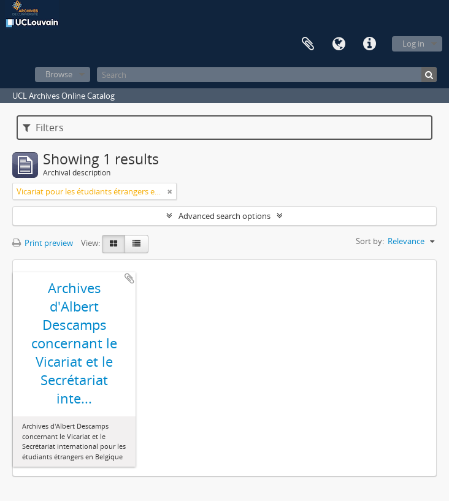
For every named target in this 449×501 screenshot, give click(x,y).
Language (338, 44)
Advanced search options (224, 215)
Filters (43, 127)
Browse (58, 74)
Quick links (369, 44)
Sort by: (370, 241)
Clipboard (308, 44)
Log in (413, 43)
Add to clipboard (129, 278)
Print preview (42, 242)
